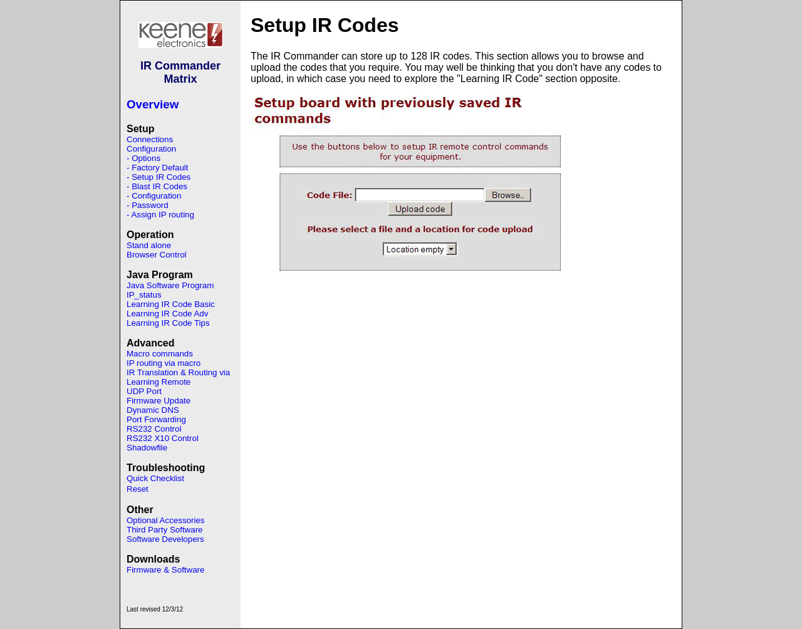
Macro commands (160, 353)
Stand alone (149, 245)
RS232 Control (154, 429)
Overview (153, 104)
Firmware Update (158, 400)
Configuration (151, 148)
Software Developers (165, 539)
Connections (150, 139)
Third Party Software (164, 529)
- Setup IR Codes (158, 177)
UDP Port (144, 391)
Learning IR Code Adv (167, 313)
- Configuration (154, 195)
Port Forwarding (156, 419)
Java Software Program (170, 285)
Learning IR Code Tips (168, 323)
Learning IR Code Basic (171, 304)
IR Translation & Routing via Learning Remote (178, 377)
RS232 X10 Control (163, 438)
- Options (143, 158)
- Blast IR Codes (157, 186)
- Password (148, 205)
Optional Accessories (165, 520)
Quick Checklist (155, 478)
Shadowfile (147, 447)
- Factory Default (158, 167)
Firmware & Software (165, 569)
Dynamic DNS (153, 410)
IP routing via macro (163, 363)
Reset (137, 489)
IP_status (144, 294)
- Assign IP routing (160, 214)
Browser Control (157, 254)
